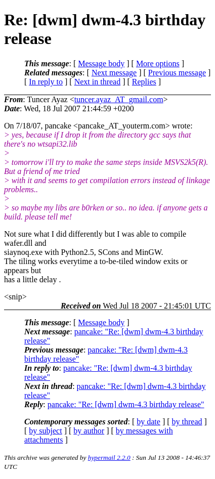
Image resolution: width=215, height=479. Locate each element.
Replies (144, 81)
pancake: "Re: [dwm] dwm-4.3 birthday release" (126, 404)
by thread (187, 421)
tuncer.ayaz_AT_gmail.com (118, 99)
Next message (114, 72)
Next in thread (97, 81)
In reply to (46, 81)
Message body (101, 63)
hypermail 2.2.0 (109, 457)
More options (158, 63)
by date (148, 421)
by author (88, 430)
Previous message (177, 72)
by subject (45, 430)
